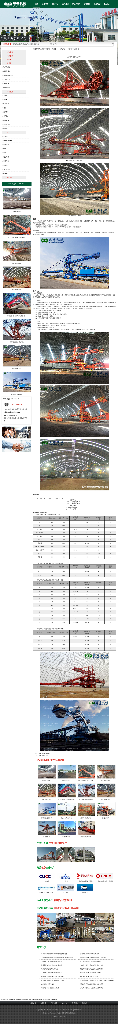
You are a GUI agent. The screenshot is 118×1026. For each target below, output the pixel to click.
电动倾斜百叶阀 (37, 999)
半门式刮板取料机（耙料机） (17, 237)
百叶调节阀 (6, 169)
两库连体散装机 (8, 75)
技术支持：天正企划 (59, 1016)
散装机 (9, 63)
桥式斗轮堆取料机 (44, 753)
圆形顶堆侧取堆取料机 (86, 799)
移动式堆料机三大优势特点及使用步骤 (91, 988)
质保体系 (75, 1003)
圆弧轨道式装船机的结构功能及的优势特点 (26, 44)
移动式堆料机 (66, 837)
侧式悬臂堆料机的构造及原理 (89, 976)
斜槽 (4, 108)
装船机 (9, 59)
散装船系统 (6, 87)
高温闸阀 (6, 161)
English (107, 4)
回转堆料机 (105, 818)
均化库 (5, 95)
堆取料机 (62, 49)
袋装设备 (6, 83)
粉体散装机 (6, 71)
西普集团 (85, 892)
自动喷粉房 (46, 999)
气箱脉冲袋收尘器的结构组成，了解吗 (91, 965)
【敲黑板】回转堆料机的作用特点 (51, 961)
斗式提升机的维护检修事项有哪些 (90, 961)
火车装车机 (6, 79)
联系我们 (97, 4)
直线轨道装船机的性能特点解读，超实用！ (93, 957)
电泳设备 (54, 999)
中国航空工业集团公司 (46, 892)
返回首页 (33, 1003)
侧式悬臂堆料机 (105, 780)
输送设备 (6, 120)
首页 (36, 4)
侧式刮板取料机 (43, 755)
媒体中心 (55, 4)
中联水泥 (46, 881)
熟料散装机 (6, 67)
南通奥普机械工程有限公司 (41, 49)
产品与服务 (76, 4)
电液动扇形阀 (7, 140)
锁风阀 (5, 173)
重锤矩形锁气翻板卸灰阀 (23, 999)
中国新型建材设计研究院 (85, 881)
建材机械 (10, 92)
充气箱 (5, 112)
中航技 (66, 881)
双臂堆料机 (46, 837)
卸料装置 (6, 104)
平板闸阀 (6, 144)
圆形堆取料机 (46, 780)
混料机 (5, 99)
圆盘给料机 (6, 124)
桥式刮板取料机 (46, 799)
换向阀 (5, 165)
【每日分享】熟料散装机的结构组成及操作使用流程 (57, 957)
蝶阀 (4, 149)
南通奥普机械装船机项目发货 (50, 988)
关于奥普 (45, 4)
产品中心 (55, 49)
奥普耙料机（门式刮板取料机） (16, 316)
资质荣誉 (87, 4)
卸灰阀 (5, 136)
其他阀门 (6, 157)
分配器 (5, 128)
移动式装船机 (66, 780)
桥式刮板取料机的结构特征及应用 (51, 965)
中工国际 (66, 892)
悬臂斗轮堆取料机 (46, 818)
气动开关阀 (4, 999)
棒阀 (4, 153)
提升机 (5, 116)
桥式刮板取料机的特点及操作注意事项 (52, 980)
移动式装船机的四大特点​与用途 (89, 954)
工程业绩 (65, 4)
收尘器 (9, 177)
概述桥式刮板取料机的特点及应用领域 (91, 969)
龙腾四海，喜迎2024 (47, 984)
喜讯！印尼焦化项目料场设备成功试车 (91, 984)
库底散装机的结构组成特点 (49, 969)
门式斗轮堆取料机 (85, 818)
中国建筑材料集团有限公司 (104, 881)
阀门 (8, 132)
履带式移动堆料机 (85, 837)
